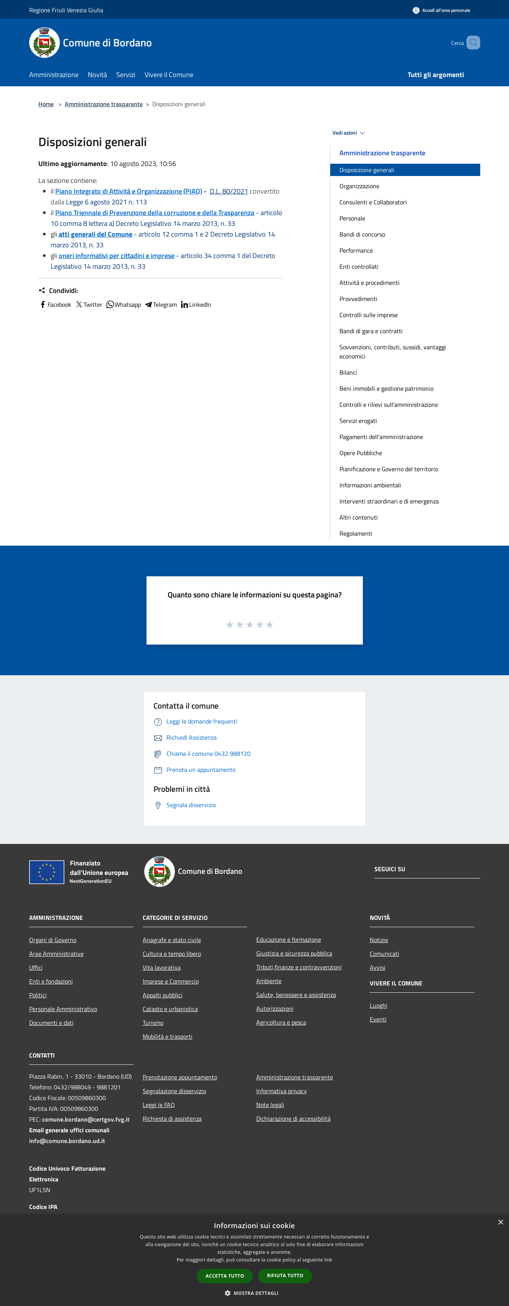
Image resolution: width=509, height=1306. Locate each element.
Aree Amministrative (56, 953)
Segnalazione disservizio (174, 1090)
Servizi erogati (358, 420)
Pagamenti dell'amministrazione (381, 436)
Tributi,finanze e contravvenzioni (299, 967)
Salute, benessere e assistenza (296, 994)
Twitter (88, 304)
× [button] (500, 1222)
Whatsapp (123, 304)
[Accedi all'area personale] (441, 10)
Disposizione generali (366, 169)
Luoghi (378, 1005)
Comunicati (384, 953)
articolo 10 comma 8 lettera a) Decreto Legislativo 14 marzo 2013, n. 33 (166, 218)
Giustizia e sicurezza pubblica (294, 953)
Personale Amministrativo (63, 1008)
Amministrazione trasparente (104, 104)
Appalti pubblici (163, 995)
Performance (356, 250)
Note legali (270, 1104)
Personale (352, 218)
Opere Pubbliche (360, 452)
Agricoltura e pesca (281, 1022)
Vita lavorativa (162, 967)
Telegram (160, 304)
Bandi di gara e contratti (371, 331)
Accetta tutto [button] (225, 1276)
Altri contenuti (358, 517)
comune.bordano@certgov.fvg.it (86, 1119)
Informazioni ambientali (370, 485)
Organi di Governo (52, 939)
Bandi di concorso (362, 234)
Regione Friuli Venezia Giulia (66, 10)
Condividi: (58, 290)
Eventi (378, 1019)
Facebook (54, 304)
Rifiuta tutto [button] (285, 1275)
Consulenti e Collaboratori (373, 202)
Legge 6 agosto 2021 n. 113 (106, 202)
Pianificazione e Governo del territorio (388, 469)
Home (46, 104)
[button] (255, 1293)
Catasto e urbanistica (170, 1008)
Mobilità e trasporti (168, 1036)
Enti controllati (359, 266)
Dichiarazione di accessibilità (293, 1118)
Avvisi (377, 967)
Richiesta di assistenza (172, 1118)
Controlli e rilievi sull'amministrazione (388, 404)
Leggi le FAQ (159, 1104)
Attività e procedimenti (369, 282)
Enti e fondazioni (51, 981)
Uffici (36, 967)
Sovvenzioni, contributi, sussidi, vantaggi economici (392, 351)
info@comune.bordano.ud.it (67, 1140)
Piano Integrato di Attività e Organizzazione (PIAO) (128, 191)
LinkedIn (195, 304)
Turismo (153, 1022)
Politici (38, 995)
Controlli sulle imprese (368, 314)
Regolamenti (355, 533)
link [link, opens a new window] (328, 1260)
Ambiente (269, 980)
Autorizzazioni (274, 1008)
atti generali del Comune (95, 234)
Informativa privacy (281, 1090)
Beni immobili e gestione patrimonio (386, 388)
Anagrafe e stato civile (172, 939)
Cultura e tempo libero (172, 953)
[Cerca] (471, 42)
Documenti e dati (51, 1022)
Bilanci (348, 372)
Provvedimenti (358, 298)
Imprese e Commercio (171, 981)
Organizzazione (359, 186)
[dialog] (254, 1260)
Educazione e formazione (288, 939)
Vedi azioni (350, 133)
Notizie (379, 939)
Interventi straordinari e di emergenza (389, 501)
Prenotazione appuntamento (180, 1077)
